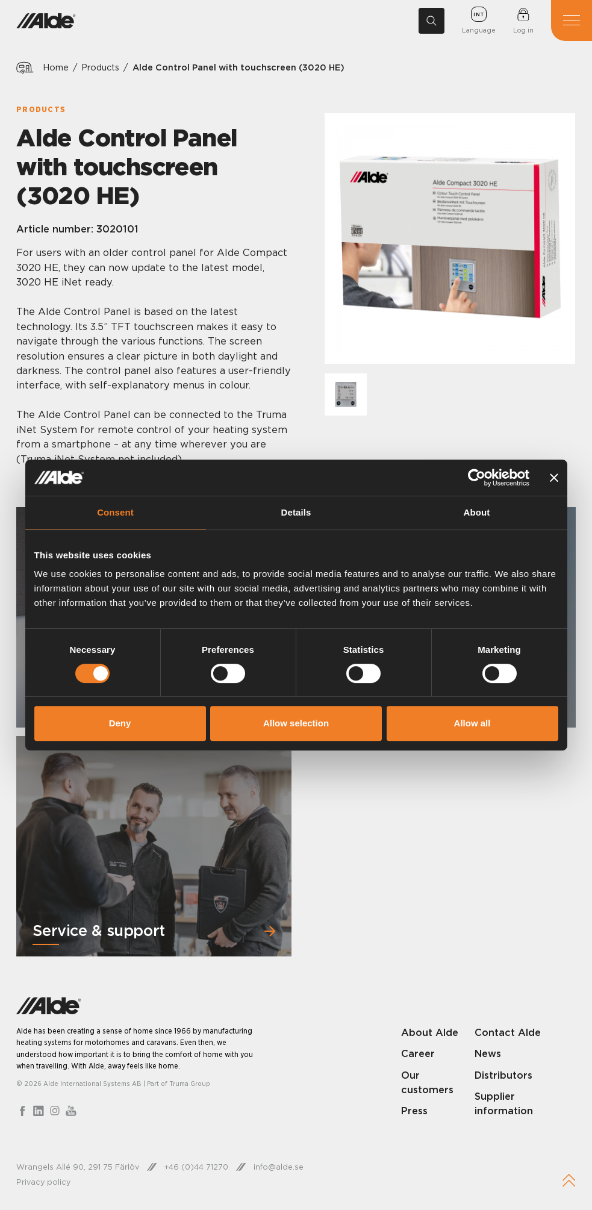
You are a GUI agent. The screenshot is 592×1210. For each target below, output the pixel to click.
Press (414, 1111)
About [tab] (477, 512)
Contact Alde (508, 1032)
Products (100, 67)
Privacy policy (43, 1182)
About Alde (429, 1032)
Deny (120, 723)
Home (56, 67)
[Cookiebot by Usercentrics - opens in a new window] (476, 478)
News (488, 1053)
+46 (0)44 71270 (196, 1166)
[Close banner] (554, 477)
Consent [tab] (115, 512)
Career (418, 1053)
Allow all (472, 723)
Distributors (503, 1074)
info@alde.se (279, 1166)
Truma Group (189, 1083)
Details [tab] (296, 512)
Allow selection (296, 723)
